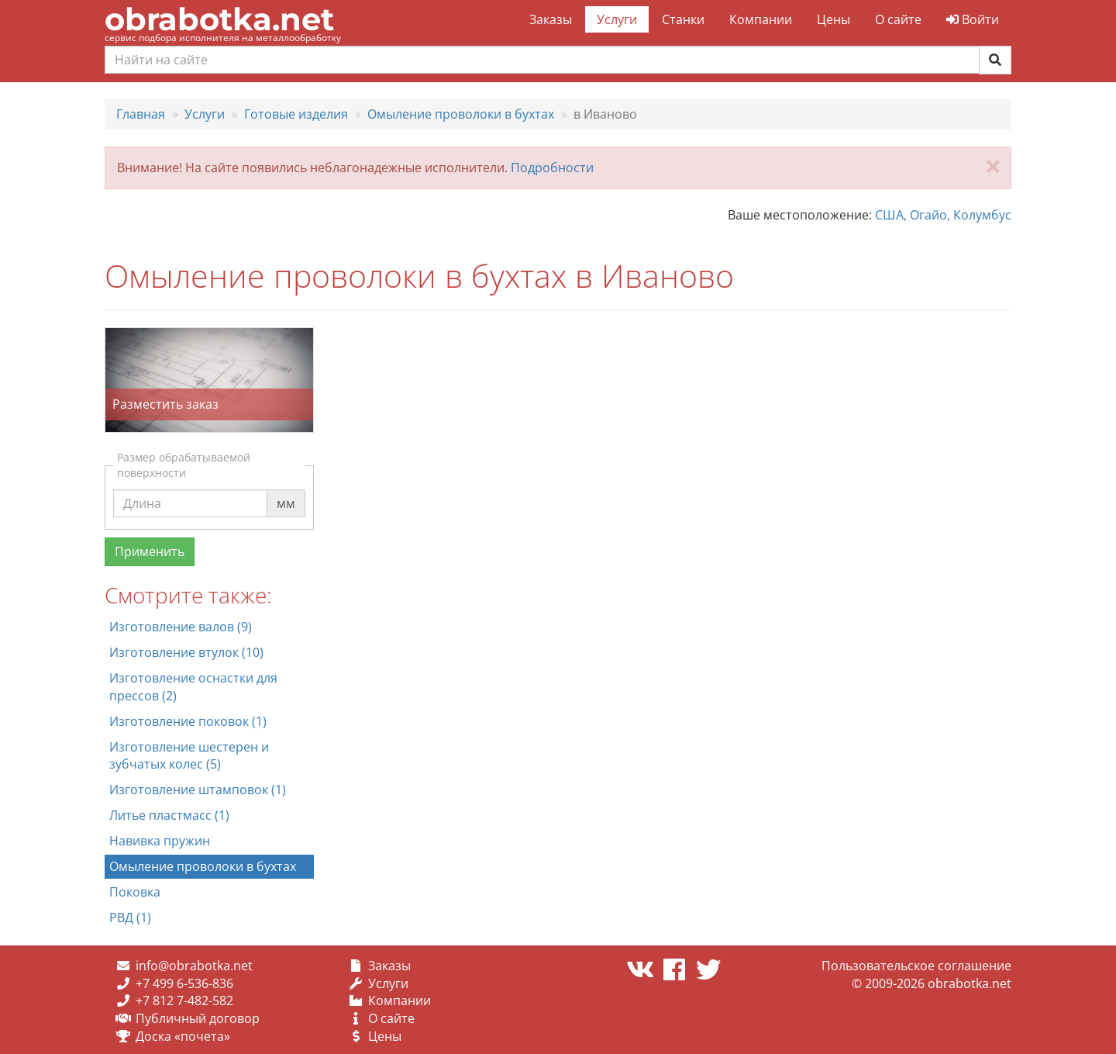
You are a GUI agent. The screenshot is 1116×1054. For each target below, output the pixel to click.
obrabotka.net (219, 19)
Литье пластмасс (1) (169, 815)
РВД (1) (130, 917)
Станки (683, 19)
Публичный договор (198, 1018)
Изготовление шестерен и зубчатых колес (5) (189, 755)
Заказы (550, 19)
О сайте (898, 19)
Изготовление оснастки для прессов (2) (193, 686)
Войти (972, 19)
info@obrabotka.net (194, 965)
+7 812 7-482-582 (184, 1000)
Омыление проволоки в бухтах (202, 866)
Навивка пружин (159, 840)
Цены (833, 19)
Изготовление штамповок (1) (197, 789)
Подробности (552, 167)
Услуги (617, 19)
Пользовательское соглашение (916, 965)
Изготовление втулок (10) (186, 652)
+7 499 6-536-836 (184, 983)
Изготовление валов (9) (180, 626)
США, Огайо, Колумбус (943, 214)
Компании (760, 19)
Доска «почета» (183, 1036)
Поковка (134, 891)
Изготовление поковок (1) (188, 721)
